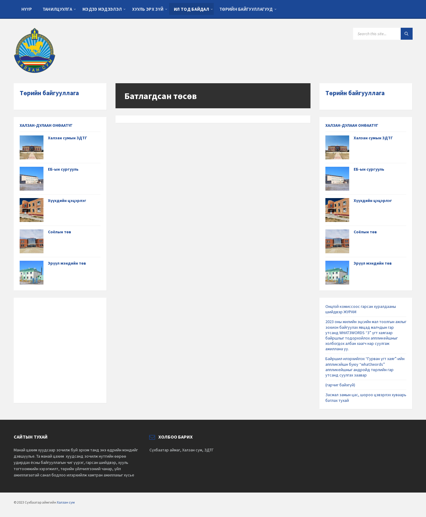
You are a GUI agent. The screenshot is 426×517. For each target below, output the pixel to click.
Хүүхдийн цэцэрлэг (67, 200)
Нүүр (26, 9)
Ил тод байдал (191, 9)
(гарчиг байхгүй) (340, 385)
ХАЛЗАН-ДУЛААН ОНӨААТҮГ (46, 125)
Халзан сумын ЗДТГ (67, 138)
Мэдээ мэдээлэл (102, 9)
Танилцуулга (57, 9)
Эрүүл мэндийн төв (67, 263)
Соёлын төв (59, 231)
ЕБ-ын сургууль (63, 169)
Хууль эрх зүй (147, 9)
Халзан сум (66, 502)
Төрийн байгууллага (49, 93)
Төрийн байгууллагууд (246, 9)
